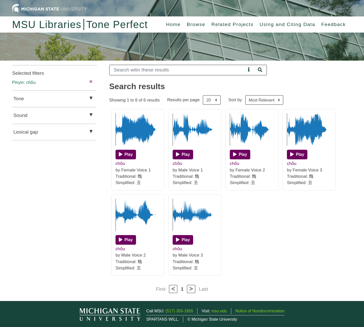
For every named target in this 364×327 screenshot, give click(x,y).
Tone (18, 98)
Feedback (333, 24)
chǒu (120, 163)
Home (173, 24)
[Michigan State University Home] (49, 8)
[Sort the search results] (264, 100)
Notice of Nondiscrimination (260, 311)
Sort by (235, 99)
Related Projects (232, 24)
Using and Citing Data (287, 24)
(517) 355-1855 (179, 311)
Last (203, 289)
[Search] (177, 70)
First (160, 289)
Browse (196, 24)
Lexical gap (25, 132)
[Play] (126, 154)
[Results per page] (212, 100)
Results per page (183, 99)
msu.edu (219, 311)
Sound (20, 115)
